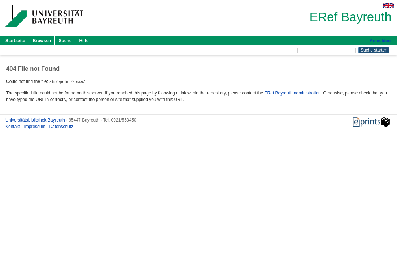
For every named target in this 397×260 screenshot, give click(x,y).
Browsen (42, 40)
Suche (64, 40)
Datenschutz (61, 126)
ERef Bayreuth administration (293, 92)
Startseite (15, 40)
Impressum (35, 126)
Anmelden (380, 40)
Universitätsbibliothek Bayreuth (35, 119)
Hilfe (83, 40)
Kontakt (13, 126)
